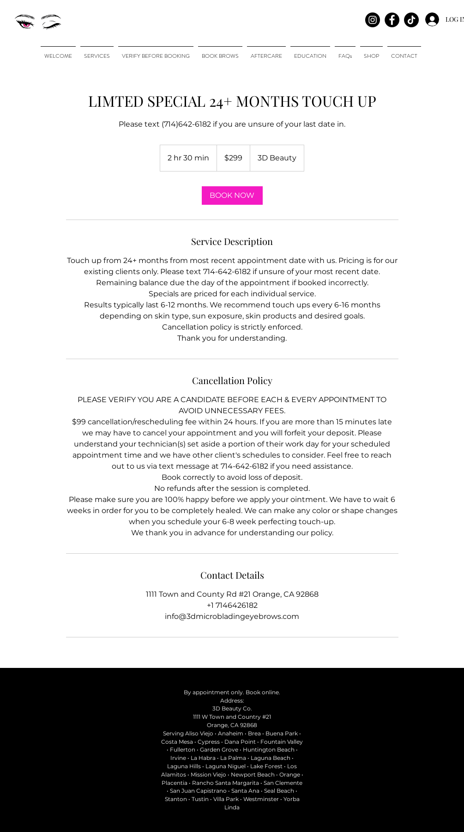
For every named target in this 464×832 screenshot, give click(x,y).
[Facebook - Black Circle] (392, 19)
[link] (232, 195)
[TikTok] (411, 19)
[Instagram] (372, 19)
